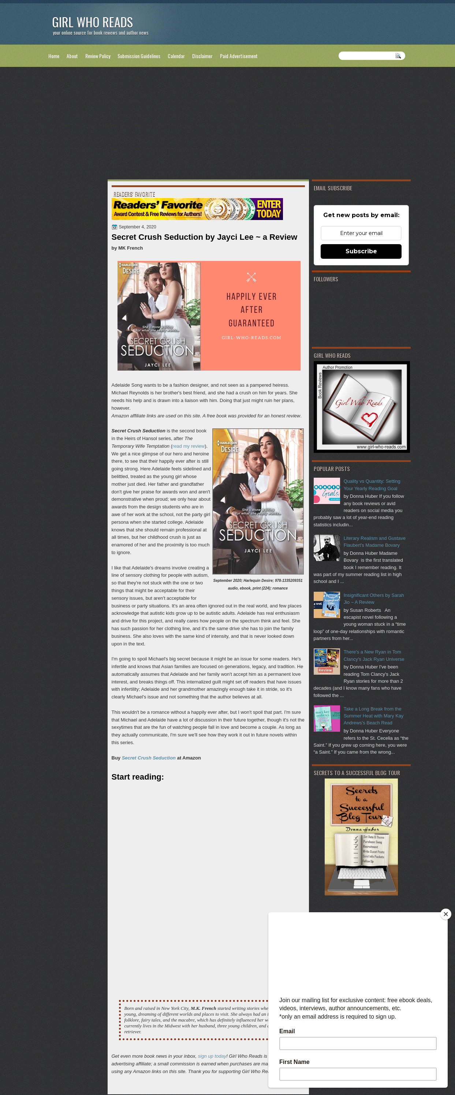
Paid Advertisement (239, 56)
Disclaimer (202, 56)
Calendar (176, 56)
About (72, 56)
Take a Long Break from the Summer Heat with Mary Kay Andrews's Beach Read (374, 716)
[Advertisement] (228, 124)
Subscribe (361, 251)
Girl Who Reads (92, 21)
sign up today (212, 1056)
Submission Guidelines (139, 56)
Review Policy (97, 56)
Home (53, 56)
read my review (188, 446)
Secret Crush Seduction (149, 758)
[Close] (445, 914)
